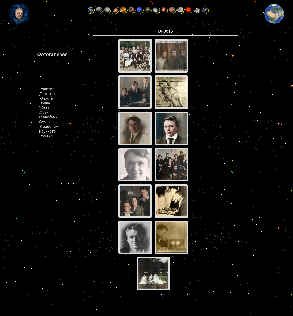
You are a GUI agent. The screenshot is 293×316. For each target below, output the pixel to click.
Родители (47, 89)
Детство (47, 93)
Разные (46, 136)
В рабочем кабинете (48, 129)
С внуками (48, 117)
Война (44, 103)
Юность (46, 98)
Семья (44, 121)
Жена (44, 107)
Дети (43, 112)
